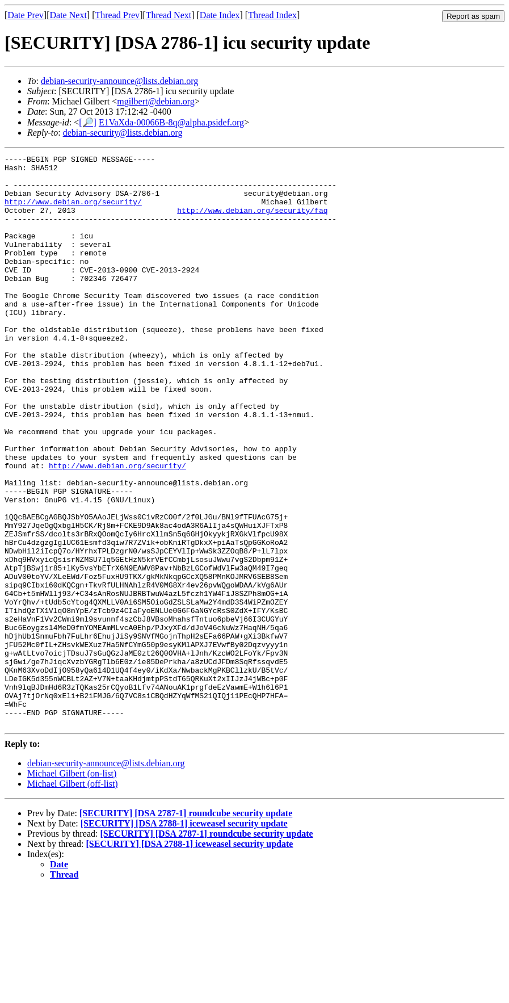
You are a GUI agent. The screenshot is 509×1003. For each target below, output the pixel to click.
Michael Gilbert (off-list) (72, 898)
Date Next (68, 15)
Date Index (220, 15)
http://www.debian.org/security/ (73, 212)
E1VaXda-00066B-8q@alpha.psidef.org (171, 122)
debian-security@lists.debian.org (123, 132)
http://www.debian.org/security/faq (252, 222)
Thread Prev (117, 15)
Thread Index (272, 15)
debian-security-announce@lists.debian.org (119, 81)
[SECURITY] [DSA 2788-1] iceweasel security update (184, 937)
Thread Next (168, 15)
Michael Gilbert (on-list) (71, 887)
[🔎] (87, 122)
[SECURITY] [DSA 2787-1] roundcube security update (185, 927)
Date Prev (25, 15)
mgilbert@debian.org (156, 101)
